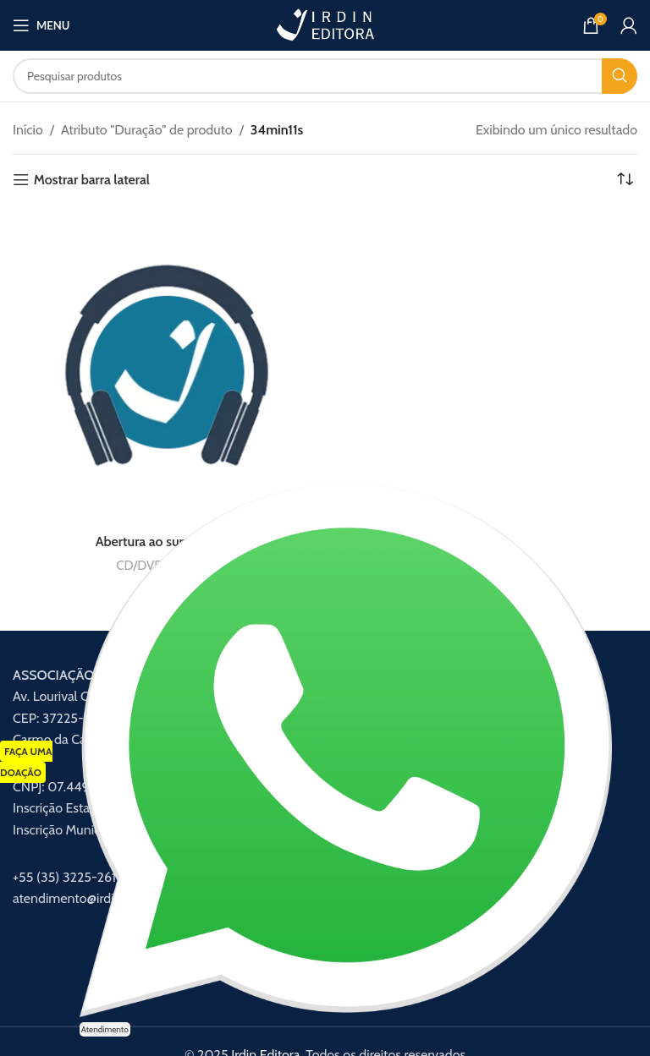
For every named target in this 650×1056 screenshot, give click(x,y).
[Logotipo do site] (325, 24)
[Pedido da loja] (624, 180)
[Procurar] (325, 76)
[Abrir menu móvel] (41, 25)
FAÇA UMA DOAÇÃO (26, 762)
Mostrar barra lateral (92, 180)
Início (28, 130)
